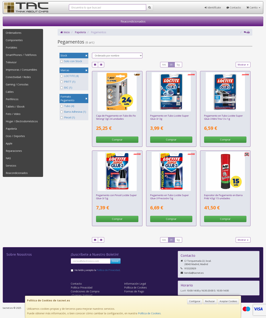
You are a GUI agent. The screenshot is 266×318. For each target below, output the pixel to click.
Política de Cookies (149, 313)
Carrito (253, 7)
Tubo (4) (67, 106)
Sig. (178, 64)
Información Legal (135, 283)
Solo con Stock (71, 61)
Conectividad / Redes (18, 77)
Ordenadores (13, 32)
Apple (9, 143)
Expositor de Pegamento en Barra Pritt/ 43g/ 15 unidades (223, 196)
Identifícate (213, 7)
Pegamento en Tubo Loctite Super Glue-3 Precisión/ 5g (169, 196)
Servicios (11, 165)
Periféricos (12, 99)
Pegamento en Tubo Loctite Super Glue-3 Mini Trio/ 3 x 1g (223, 117)
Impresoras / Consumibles (21, 69)
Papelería (11, 128)
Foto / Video (13, 114)
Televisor (11, 62)
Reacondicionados (133, 21)
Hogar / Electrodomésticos (22, 121)
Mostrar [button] (243, 64)
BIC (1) (66, 87)
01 (171, 64)
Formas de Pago (134, 291)
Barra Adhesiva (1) (73, 111)
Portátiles (11, 47)
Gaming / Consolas (17, 84)
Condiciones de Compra (85, 291)
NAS (8, 158)
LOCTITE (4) (69, 76)
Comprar (117, 139)
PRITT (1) (67, 81)
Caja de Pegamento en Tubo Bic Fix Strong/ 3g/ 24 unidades (116, 117)
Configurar (194, 301)
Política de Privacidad (108, 270)
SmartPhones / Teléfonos (21, 55)
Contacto (233, 7)
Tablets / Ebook (15, 106)
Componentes (14, 40)
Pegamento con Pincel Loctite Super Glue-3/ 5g (116, 196)
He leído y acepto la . (97, 270)
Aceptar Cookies (228, 301)
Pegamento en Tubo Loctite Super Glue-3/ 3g (169, 117)
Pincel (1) (67, 117)
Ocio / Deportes (15, 136)
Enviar (115, 260)
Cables (10, 92)
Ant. (164, 64)
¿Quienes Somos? (81, 295)
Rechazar (210, 301)
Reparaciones (14, 151)
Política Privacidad (81, 287)
